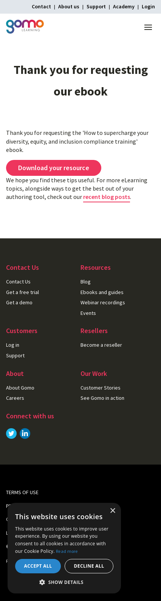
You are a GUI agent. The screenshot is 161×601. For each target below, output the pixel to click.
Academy (124, 6)
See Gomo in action (102, 397)
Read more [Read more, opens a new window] (67, 551)
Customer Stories (100, 387)
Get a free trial (22, 292)
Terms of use (22, 492)
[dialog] (64, 548)
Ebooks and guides (102, 292)
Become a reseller (101, 344)
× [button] (112, 511)
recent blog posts (106, 196)
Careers (15, 397)
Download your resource (53, 167)
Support (96, 6)
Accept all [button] (38, 566)
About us (68, 6)
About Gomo (20, 387)
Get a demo (19, 302)
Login (148, 6)
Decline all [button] (89, 566)
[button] (64, 582)
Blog (85, 281)
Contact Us (18, 281)
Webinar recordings (102, 302)
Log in (12, 344)
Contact (41, 6)
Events (88, 313)
